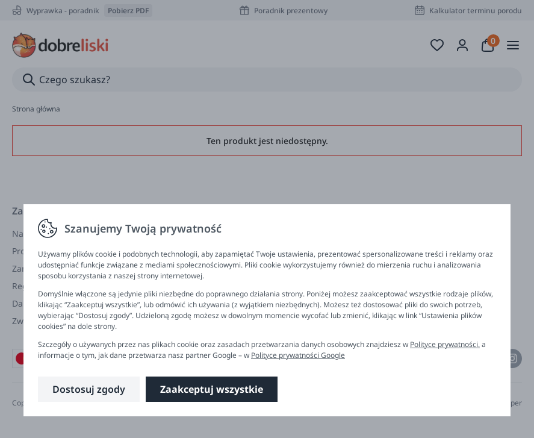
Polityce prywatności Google (298, 355)
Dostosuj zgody (88, 389)
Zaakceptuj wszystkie (211, 389)
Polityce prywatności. (445, 344)
